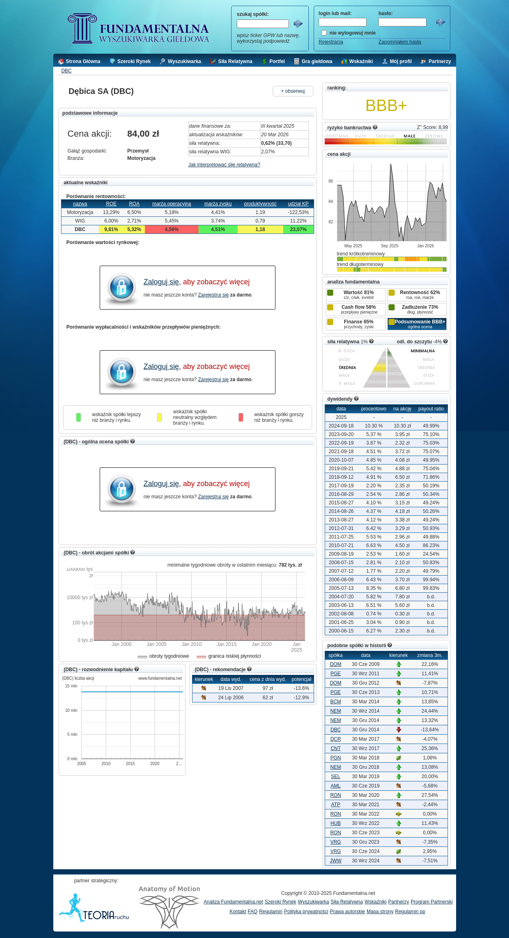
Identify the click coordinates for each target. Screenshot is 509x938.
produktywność (260, 204)
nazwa (80, 204)
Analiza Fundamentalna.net (233, 902)
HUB (335, 823)
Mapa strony (380, 911)
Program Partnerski (431, 902)
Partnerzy (398, 902)
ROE (111, 204)
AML (336, 786)
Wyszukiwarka (313, 902)
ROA (134, 204)
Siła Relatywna (347, 902)
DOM (335, 664)
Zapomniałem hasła (399, 42)
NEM (335, 711)
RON (335, 795)
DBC (66, 71)
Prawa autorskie (347, 911)
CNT (336, 748)
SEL (336, 776)
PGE (335, 673)
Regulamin (270, 911)
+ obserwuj (293, 91)
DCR (335, 739)
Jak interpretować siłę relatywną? (224, 165)
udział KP (298, 204)
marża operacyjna (171, 204)
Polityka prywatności (306, 911)
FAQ (253, 911)
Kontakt (237, 911)
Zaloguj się (161, 282)
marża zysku (218, 204)
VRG (335, 842)
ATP (335, 804)
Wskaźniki (376, 902)
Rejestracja (331, 42)
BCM (335, 702)
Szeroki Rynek (280, 902)
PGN (335, 758)
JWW (336, 861)
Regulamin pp (410, 911)
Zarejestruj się (213, 295)
